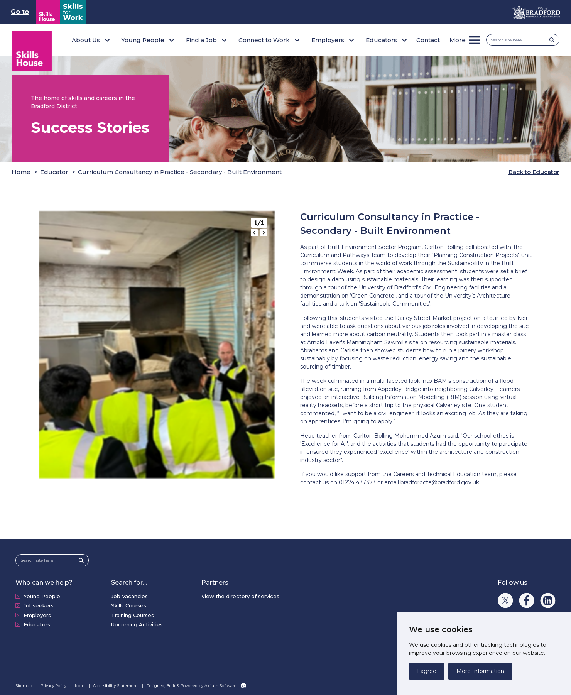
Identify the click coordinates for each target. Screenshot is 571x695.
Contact (428, 40)
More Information (480, 671)
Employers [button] (327, 40)
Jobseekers (39, 605)
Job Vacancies (129, 595)
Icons (80, 684)
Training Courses (132, 614)
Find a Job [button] (201, 40)
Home (21, 171)
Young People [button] (143, 40)
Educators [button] (381, 40)
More (457, 40)
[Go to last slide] (254, 231)
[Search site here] (520, 40)
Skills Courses (128, 605)
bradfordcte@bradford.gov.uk (439, 481)
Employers (37, 614)
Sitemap (24, 684)
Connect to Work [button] (264, 40)
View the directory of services (240, 595)
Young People (42, 595)
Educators (37, 624)
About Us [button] (86, 40)
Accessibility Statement (116, 684)
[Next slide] (263, 231)
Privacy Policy (54, 684)
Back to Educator (533, 171)
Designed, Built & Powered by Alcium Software (196, 684)
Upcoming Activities (137, 624)
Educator (54, 171)
